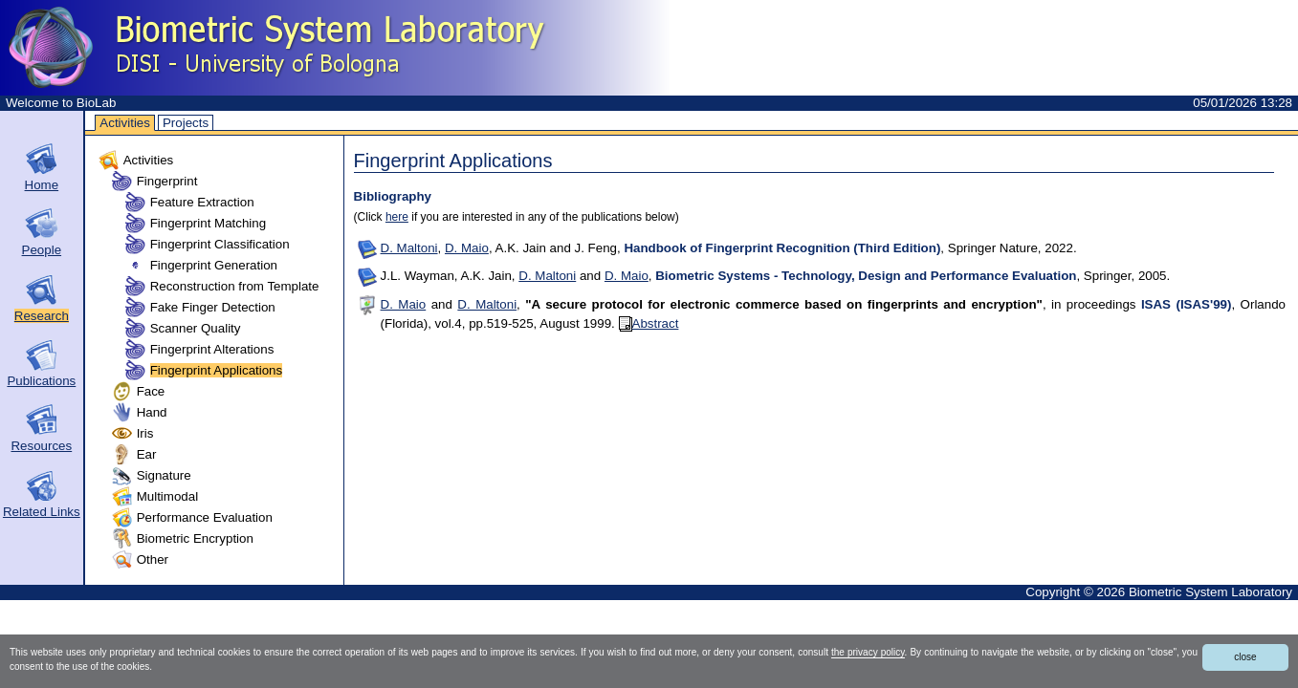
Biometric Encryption (195, 538)
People (42, 250)
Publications (41, 381)
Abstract (649, 323)
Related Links (41, 512)
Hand (152, 412)
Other (152, 559)
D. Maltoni (409, 248)
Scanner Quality (195, 328)
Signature (164, 475)
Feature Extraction (202, 202)
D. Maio (467, 248)
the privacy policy (868, 652)
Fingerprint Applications (216, 370)
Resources (41, 446)
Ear (147, 454)
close (1245, 657)
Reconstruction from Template (234, 286)
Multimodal (167, 496)
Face (151, 391)
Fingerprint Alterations (212, 349)
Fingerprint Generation (213, 265)
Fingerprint (167, 181)
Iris (145, 433)
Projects (186, 123)
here (396, 217)
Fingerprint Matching (208, 223)
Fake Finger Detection (212, 307)
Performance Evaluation (205, 517)
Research (41, 316)
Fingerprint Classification (220, 244)
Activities (124, 123)
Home (42, 185)
